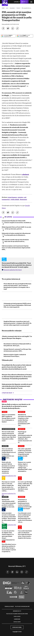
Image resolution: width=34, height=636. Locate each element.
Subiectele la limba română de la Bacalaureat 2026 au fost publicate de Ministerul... (16, 234)
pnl (25, 197)
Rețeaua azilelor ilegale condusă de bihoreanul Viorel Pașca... (15, 355)
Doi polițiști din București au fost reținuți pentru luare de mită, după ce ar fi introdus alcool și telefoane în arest (16, 367)
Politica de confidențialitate (22, 606)
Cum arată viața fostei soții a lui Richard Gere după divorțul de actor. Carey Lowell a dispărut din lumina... (25, 534)
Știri (7, 8)
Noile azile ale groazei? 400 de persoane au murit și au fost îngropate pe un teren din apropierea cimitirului (8, 467)
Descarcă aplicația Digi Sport (13, 270)
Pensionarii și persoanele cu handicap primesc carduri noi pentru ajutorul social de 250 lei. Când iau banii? (24, 504)
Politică (18, 8)
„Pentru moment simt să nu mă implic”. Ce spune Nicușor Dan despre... (17, 337)
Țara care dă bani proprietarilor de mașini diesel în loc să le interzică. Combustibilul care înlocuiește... (9, 453)
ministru (21, 197)
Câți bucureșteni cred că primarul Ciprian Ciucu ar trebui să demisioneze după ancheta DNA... (16, 247)
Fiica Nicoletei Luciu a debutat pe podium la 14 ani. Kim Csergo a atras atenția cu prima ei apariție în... (9, 547)
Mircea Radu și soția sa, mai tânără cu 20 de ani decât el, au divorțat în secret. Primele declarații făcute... (16, 406)
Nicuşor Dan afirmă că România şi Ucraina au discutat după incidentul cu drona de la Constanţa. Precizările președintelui (17, 377)
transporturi (6, 199)
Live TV (23, 2)
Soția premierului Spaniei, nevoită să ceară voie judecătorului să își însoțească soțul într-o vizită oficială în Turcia (17, 386)
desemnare (23, 199)
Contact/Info (17, 621)
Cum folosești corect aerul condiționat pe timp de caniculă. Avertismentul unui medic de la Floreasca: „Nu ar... (25, 517)
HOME (3, 8)
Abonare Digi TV (17, 611)
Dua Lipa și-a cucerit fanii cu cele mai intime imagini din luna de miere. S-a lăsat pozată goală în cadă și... (8, 486)
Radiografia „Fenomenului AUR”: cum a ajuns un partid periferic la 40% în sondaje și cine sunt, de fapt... (8, 504)
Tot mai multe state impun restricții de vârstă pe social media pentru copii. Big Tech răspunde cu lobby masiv (9, 436)
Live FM (16, 1)
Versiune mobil (17, 627)
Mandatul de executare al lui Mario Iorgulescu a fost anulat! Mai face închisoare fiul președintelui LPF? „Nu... (25, 420)
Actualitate (12, 8)
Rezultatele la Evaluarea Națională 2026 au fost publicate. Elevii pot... (17, 344)
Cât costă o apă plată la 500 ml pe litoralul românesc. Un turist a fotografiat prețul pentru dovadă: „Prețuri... (25, 453)
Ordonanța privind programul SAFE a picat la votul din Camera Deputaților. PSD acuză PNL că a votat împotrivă (17, 305)
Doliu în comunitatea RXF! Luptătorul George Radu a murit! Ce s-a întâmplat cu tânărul (8, 418)
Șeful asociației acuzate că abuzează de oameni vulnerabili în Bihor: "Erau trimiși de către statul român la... (9, 517)
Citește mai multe (7, 393)
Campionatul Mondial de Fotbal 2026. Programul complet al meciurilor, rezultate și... (17, 221)
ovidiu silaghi (15, 199)
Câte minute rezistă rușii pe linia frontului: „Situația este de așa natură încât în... (15, 240)
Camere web (17, 619)
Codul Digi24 (17, 616)
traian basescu (12, 197)
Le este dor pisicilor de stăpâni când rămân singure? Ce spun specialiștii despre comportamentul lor (8, 535)
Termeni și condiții (9, 606)
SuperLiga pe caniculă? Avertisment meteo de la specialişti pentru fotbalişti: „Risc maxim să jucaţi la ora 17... (25, 437)
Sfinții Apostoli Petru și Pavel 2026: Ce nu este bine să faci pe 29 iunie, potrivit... (16, 228)
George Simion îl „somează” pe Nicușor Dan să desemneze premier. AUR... (17, 350)
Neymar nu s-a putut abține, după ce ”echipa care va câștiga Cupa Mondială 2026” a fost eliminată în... (25, 466)
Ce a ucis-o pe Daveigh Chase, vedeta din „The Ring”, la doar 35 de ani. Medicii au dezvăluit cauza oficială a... (25, 486)
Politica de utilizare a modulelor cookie (17, 613)
